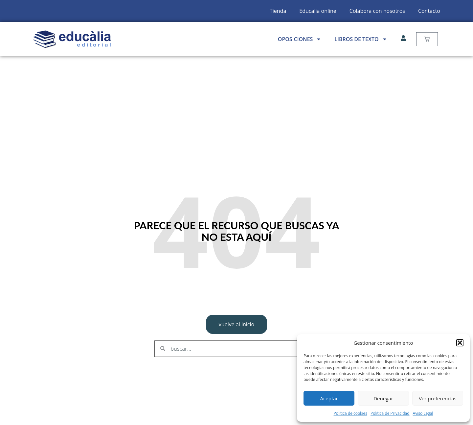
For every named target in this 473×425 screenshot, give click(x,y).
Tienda (278, 10)
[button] (460, 342)
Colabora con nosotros (377, 10)
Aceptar (329, 398)
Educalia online (317, 10)
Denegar (383, 398)
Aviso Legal (423, 413)
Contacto (429, 10)
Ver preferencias (438, 398)
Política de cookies (351, 413)
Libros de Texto (360, 39)
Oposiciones (300, 39)
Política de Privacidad (390, 413)
